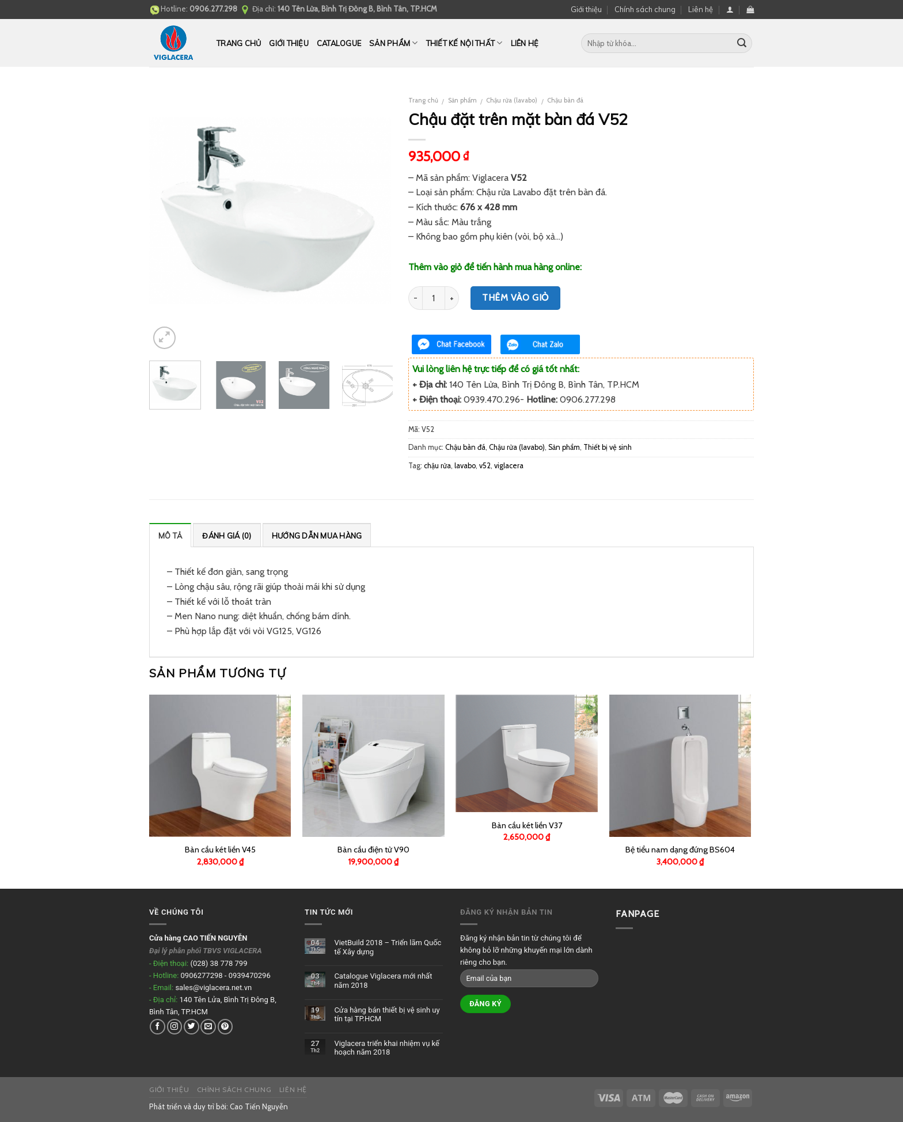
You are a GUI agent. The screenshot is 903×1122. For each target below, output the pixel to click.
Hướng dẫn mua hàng (317, 535)
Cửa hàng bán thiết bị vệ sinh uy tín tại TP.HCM (386, 1015)
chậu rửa (437, 465)
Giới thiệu (586, 9)
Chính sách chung (645, 9)
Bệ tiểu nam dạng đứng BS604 (680, 849)
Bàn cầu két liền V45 (220, 849)
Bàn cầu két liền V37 (527, 825)
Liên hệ (700, 9)
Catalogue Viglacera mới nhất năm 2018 (383, 981)
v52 (485, 465)
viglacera (508, 465)
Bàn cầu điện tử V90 (373, 849)
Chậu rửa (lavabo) (511, 100)
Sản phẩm (393, 42)
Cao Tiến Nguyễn (259, 1106)
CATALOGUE (339, 43)
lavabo (465, 465)
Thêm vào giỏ (515, 297)
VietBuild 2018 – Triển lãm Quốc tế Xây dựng (387, 947)
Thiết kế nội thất (464, 42)
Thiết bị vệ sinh (607, 447)
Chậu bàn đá (565, 100)
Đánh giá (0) (226, 535)
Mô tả (170, 535)
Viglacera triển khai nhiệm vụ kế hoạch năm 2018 (386, 1048)
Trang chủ (239, 43)
